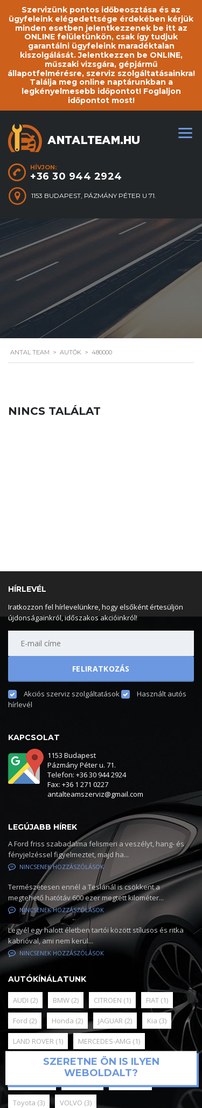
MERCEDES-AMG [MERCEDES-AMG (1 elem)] (109, 1041)
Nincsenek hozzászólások (56, 867)
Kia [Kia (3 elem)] (156, 1020)
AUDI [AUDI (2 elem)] (25, 1000)
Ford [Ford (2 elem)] (25, 1020)
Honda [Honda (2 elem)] (67, 1020)
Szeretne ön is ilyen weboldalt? (101, 1067)
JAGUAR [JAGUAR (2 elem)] (115, 1020)
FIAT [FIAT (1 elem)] (157, 1000)
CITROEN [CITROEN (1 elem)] (112, 1000)
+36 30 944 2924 (76, 176)
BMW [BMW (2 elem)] (66, 1000)
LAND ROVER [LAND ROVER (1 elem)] (38, 1041)
